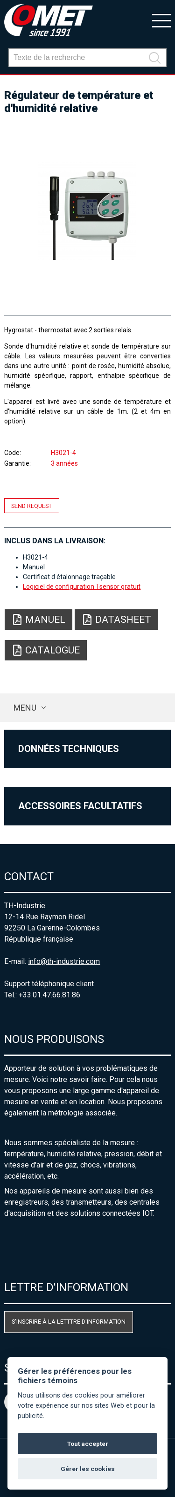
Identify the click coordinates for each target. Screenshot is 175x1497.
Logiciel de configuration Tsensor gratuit (81, 586)
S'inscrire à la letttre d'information (69, 1321)
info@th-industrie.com (64, 961)
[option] (87, 211)
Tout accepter (87, 1443)
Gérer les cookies (88, 1468)
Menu (25, 707)
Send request (31, 505)
